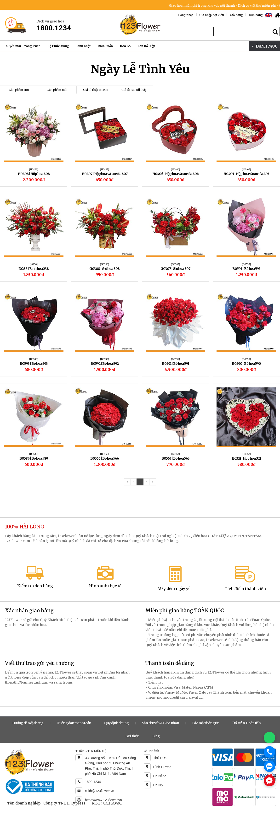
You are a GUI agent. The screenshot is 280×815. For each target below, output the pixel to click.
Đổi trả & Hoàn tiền (246, 723)
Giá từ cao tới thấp (134, 90)
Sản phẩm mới (57, 90)
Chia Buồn (105, 46)
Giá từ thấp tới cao (95, 90)
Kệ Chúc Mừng (58, 46)
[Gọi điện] (269, 752)
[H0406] (175, 169)
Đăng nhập (185, 15)
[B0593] (33, 359)
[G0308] (104, 264)
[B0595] (246, 264)
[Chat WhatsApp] (269, 737)
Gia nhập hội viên (211, 15)
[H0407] (104, 169)
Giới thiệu (132, 736)
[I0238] (34, 264)
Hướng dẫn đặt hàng (27, 723)
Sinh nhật (83, 46)
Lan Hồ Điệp (146, 46)
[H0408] (33, 169)
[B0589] (33, 453)
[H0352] (246, 453)
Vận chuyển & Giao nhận (160, 723)
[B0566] (104, 453)
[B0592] (104, 359)
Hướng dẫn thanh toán (74, 723)
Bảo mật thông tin (205, 723)
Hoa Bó (125, 46)
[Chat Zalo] (269, 766)
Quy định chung (116, 723)
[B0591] (175, 359)
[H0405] (246, 169)
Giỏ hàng (236, 15)
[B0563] (175, 453)
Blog (156, 736)
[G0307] (175, 264)
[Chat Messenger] (269, 780)
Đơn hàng (256, 15)
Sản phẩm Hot (19, 90)
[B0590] (246, 359)
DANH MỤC (265, 46)
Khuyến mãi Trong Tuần (22, 46)
